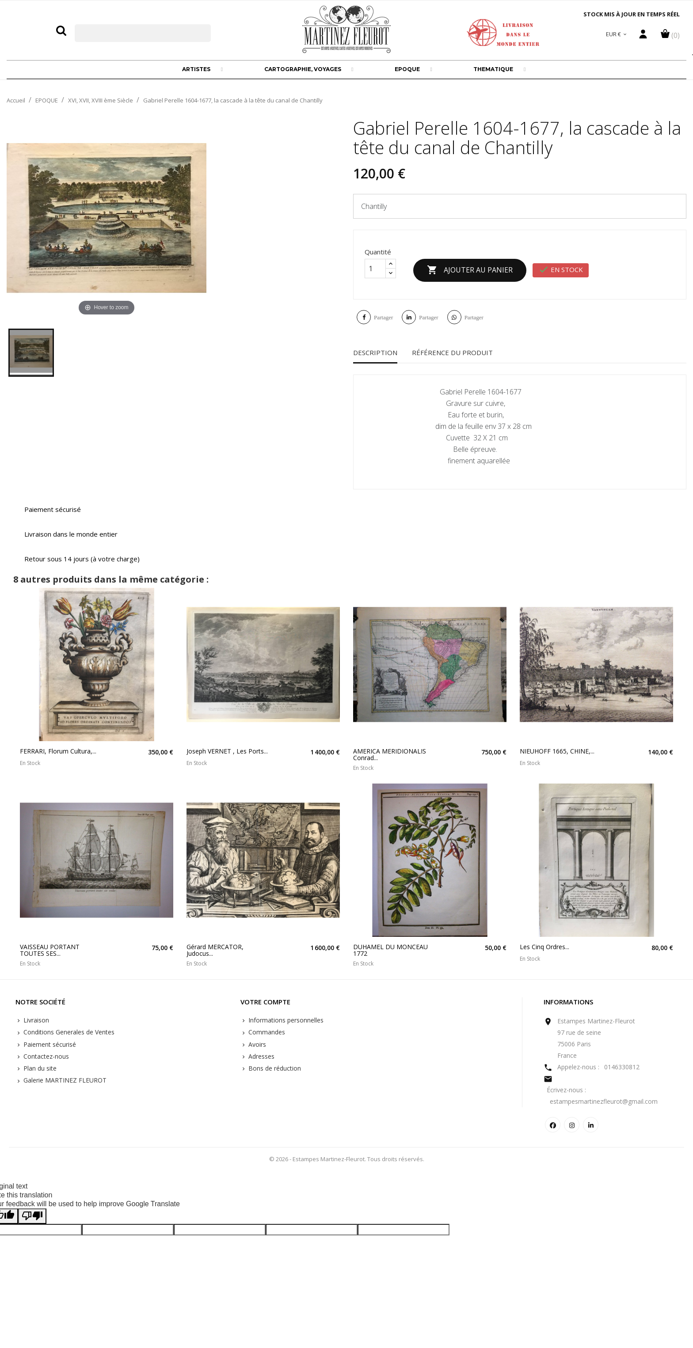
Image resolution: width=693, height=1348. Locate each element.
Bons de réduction (274, 1068)
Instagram (571, 1124)
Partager (383, 317)
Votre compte (265, 1002)
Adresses (260, 1056)
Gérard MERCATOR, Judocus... (215, 950)
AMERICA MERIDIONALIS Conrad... (389, 754)
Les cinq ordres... (544, 946)
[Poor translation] (32, 1216)
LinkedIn (590, 1124)
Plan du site (39, 1068)
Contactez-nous (45, 1056)
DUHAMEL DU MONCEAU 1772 (390, 950)
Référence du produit (452, 352)
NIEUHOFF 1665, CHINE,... (557, 751)
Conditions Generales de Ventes (68, 1032)
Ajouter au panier (470, 270)
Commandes (266, 1032)
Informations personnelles (285, 1020)
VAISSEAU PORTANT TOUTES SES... (50, 950)
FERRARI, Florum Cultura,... (58, 751)
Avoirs (256, 1044)
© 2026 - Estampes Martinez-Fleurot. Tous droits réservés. (346, 1159)
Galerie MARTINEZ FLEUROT (64, 1080)
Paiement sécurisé (49, 1044)
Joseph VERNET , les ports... (227, 751)
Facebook (552, 1124)
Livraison (35, 1020)
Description (375, 352)
